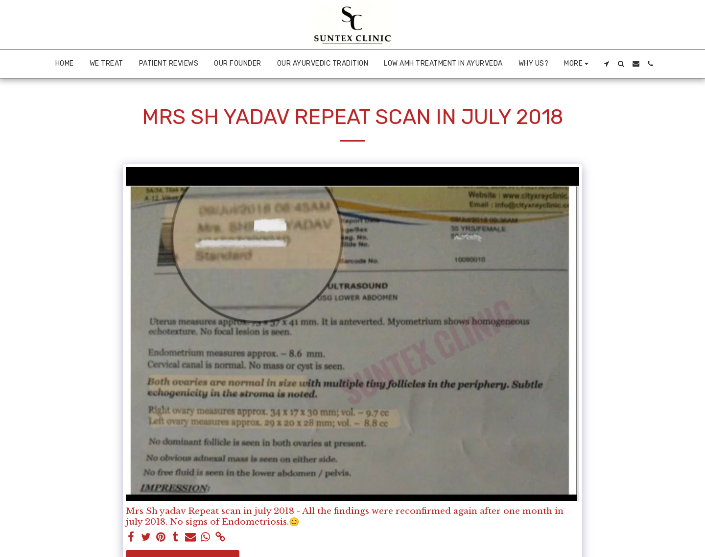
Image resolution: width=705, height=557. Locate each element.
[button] (606, 63)
